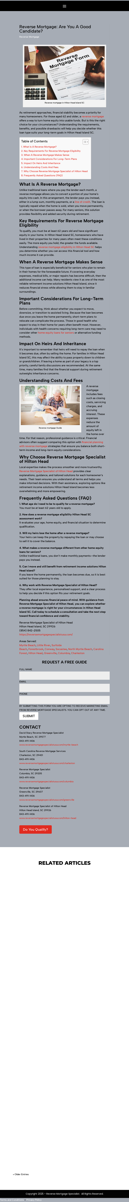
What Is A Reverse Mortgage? (40, 146)
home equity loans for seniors (56, 332)
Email (64, 684)
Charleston (77, 653)
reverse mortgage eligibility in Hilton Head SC (66, 247)
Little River (43, 645)
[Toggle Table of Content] (84, 142)
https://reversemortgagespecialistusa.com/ (46, 634)
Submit (29, 716)
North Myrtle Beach (80, 649)
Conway (49, 649)
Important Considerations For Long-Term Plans (50, 158)
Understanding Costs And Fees (41, 167)
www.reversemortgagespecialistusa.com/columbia (46, 781)
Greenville (50, 653)
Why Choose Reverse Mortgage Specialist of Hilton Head (56, 171)
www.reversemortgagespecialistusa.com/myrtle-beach (48, 744)
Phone (64, 697)
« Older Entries (21, 1174)
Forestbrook (35, 649)
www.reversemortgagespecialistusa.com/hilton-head (47, 818)
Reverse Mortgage (29, 36)
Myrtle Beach (27, 645)
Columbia (64, 653)
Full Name (64, 672)
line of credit (82, 201)
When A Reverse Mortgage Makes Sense (46, 154)
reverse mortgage (93, 116)
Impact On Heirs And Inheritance (42, 163)
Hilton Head (35, 653)
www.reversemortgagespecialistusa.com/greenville (46, 799)
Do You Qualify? (35, 829)
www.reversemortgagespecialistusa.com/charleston (47, 763)
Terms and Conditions (12, 1199)
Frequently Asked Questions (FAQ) (43, 175)
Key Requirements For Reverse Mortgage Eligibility (52, 150)
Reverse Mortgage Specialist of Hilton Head (46, 471)
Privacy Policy (33, 1199)
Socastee (61, 649)
